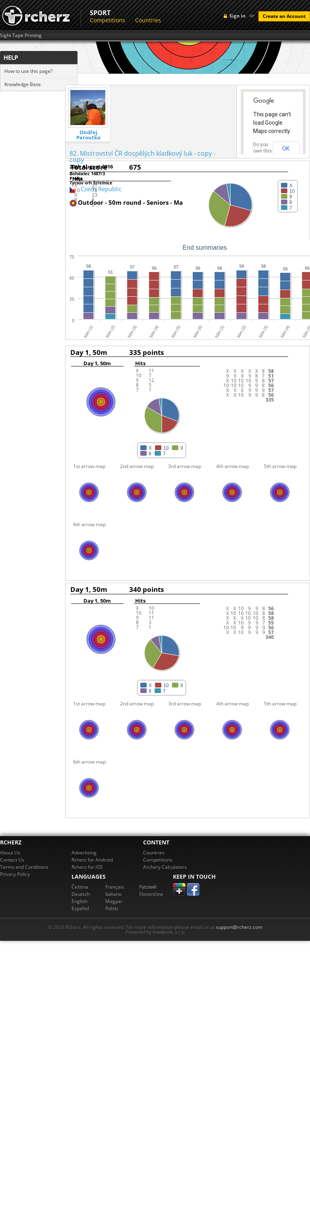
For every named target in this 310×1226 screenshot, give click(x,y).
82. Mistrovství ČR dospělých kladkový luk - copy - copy (142, 156)
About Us (10, 852)
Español (80, 908)
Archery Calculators (165, 867)
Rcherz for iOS (87, 867)
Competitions (107, 20)
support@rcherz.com (239, 927)
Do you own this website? (262, 151)
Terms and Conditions (24, 867)
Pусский (148, 886)
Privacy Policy (15, 874)
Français (114, 886)
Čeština (80, 886)
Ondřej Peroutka (88, 135)
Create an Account (284, 16)
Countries (148, 20)
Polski (111, 908)
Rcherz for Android (92, 859)
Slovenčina (151, 894)
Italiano (113, 894)
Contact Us (12, 859)
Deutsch (81, 894)
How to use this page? (28, 71)
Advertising (84, 852)
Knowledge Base (22, 84)
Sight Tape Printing (21, 35)
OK (285, 148)
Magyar (113, 901)
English (79, 901)
